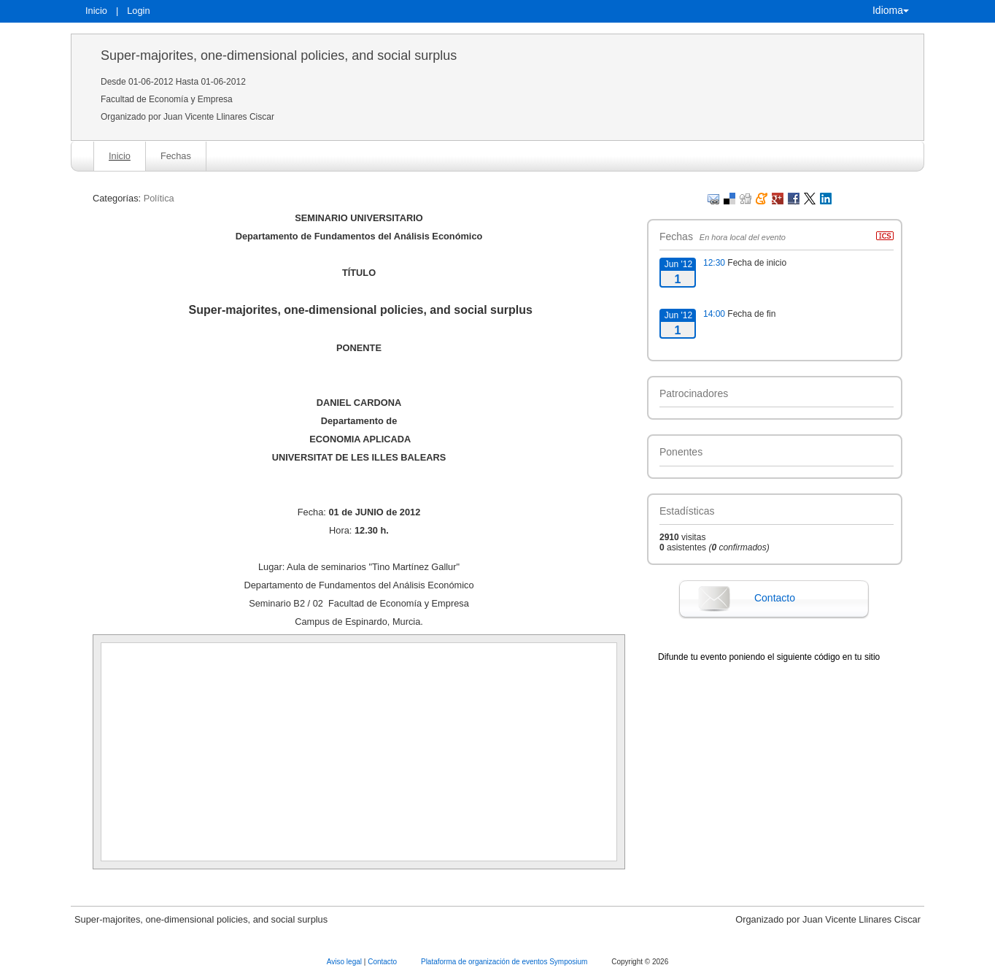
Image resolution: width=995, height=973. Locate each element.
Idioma (890, 10)
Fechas (175, 155)
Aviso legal (345, 962)
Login (138, 10)
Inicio (96, 10)
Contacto (774, 598)
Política (159, 198)
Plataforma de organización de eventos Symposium (505, 962)
